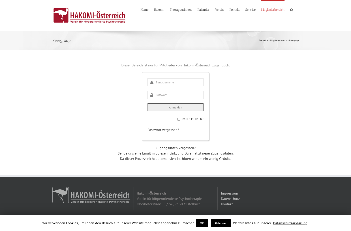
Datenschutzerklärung (290, 223)
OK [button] (202, 223)
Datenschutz (230, 198)
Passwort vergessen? (163, 129)
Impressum (229, 193)
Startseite (263, 40)
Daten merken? (192, 119)
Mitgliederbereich (278, 40)
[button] (291, 9)
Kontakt (227, 204)
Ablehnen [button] (220, 223)
